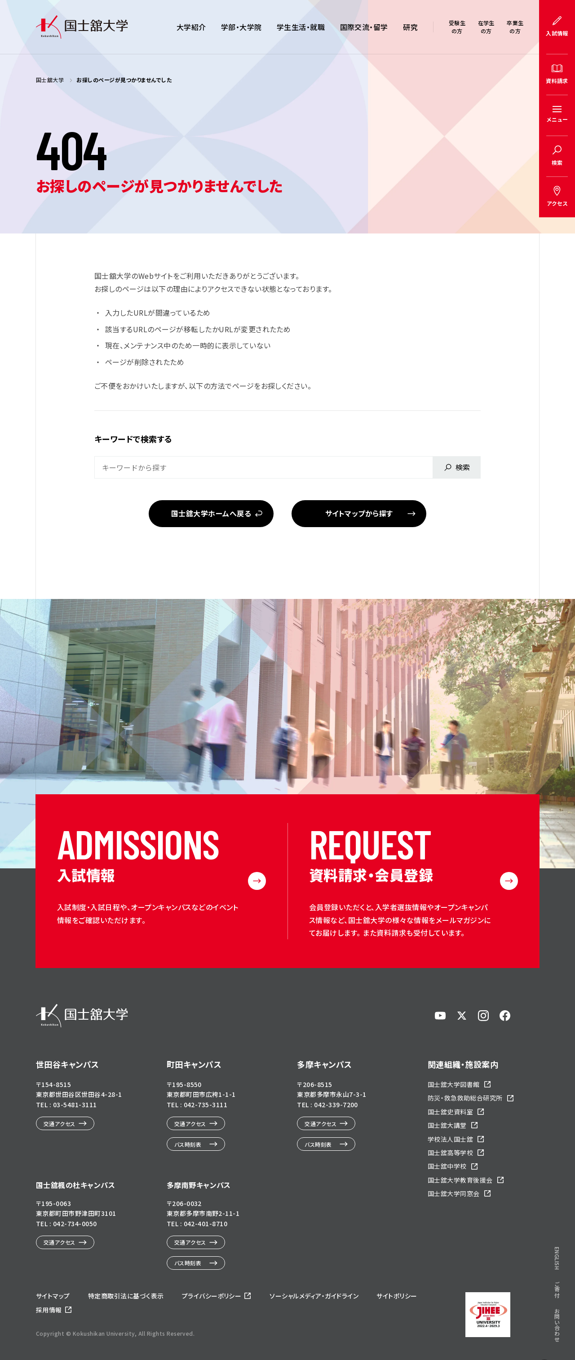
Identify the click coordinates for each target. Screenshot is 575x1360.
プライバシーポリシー (212, 1295)
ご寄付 (557, 1289)
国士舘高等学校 (450, 1152)
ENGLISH (557, 1258)
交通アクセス (59, 1123)
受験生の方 (457, 27)
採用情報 (49, 1309)
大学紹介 (191, 27)
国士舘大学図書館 (454, 1084)
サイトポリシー (396, 1295)
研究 (410, 27)
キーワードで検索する (133, 439)
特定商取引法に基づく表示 (126, 1295)
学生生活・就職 (301, 27)
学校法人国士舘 (450, 1139)
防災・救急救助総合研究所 (465, 1097)
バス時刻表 (187, 1144)
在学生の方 (486, 27)
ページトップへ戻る (544, 1342)
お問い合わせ (557, 1325)
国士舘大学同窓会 (454, 1193)
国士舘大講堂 (447, 1125)
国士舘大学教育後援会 (460, 1179)
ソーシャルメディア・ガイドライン (314, 1295)
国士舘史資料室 (450, 1111)
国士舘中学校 (447, 1166)
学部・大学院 (241, 27)
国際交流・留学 (364, 27)
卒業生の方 (515, 27)
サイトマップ (53, 1295)
